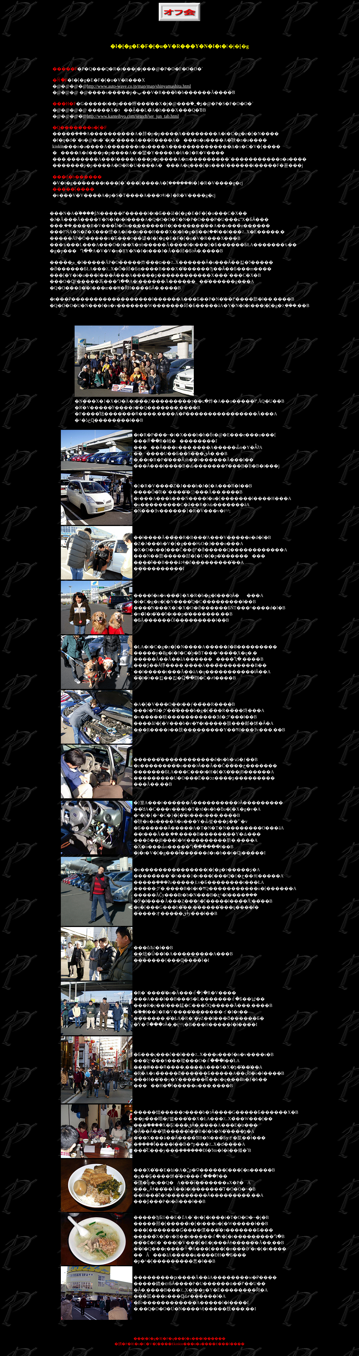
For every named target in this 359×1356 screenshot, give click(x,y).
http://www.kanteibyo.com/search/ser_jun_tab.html (133, 116)
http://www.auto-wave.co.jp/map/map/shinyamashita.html (139, 86)
